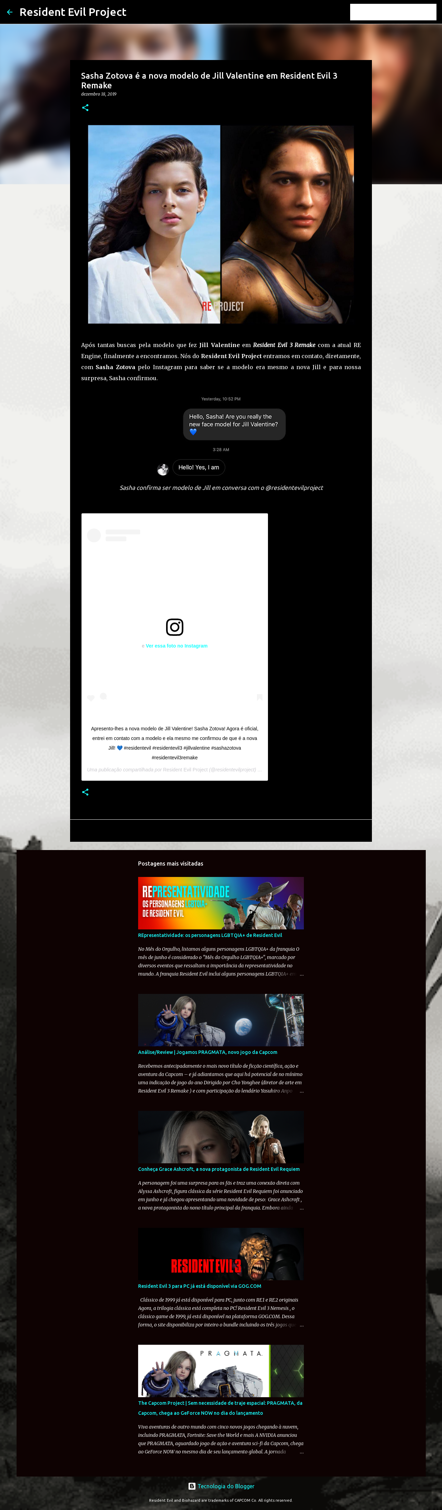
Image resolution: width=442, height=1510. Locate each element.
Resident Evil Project (72, 12)
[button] (85, 108)
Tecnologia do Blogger (221, 1486)
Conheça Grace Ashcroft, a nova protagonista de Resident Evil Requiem (219, 1169)
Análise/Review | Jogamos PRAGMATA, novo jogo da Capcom (207, 1052)
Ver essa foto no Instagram (177, 646)
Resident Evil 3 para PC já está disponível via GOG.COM (199, 1286)
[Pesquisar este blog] (400, 12)
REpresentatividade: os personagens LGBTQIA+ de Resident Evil (210, 935)
